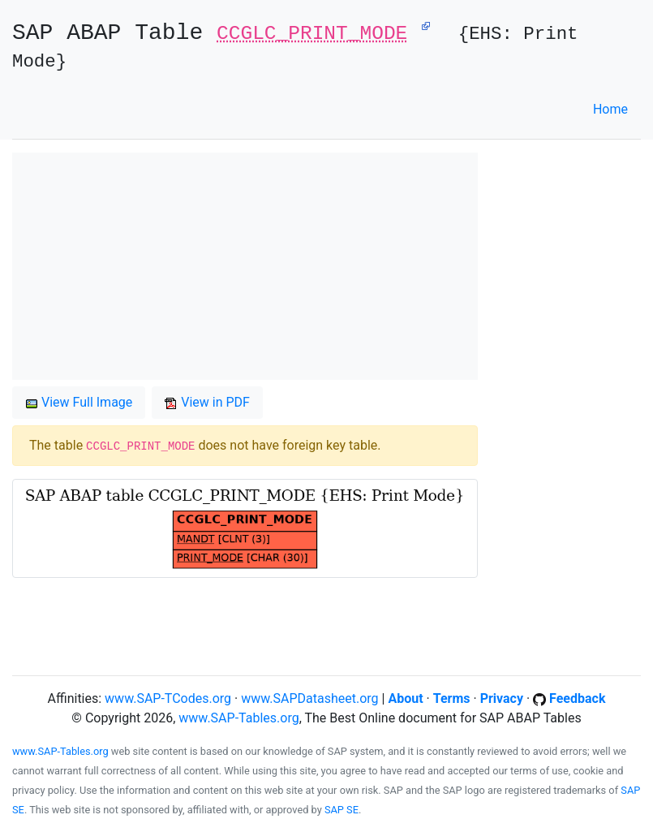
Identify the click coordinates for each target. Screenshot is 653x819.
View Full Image (78, 402)
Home (610, 109)
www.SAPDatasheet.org (309, 698)
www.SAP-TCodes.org (168, 698)
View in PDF (207, 402)
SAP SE (341, 810)
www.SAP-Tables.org (238, 718)
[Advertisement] (245, 266)
